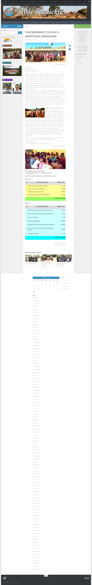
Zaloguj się (65, 280)
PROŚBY (78, 59)
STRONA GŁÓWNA (6, 1)
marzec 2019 (36, 491)
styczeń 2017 (36, 548)
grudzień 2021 (36, 423)
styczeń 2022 (36, 420)
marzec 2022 (36, 414)
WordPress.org (66, 289)
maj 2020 (35, 461)
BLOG (84, 1)
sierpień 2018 (36, 506)
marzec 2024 (36, 357)
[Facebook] (18, 26)
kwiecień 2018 (36, 512)
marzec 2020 (36, 467)
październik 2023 (37, 369)
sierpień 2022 (36, 402)
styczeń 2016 (36, 569)
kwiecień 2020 (36, 464)
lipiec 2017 (36, 536)
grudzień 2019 (36, 473)
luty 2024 (35, 360)
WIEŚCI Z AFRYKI (80, 62)
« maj (34, 291)
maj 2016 (35, 560)
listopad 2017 (36, 527)
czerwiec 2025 (36, 324)
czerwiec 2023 (36, 372)
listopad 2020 (36, 453)
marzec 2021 (36, 441)
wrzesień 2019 (36, 479)
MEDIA (79, 1)
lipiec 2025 (36, 321)
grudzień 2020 (36, 450)
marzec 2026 (36, 303)
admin (29, 39)
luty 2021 (35, 444)
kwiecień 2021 (36, 438)
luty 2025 (35, 336)
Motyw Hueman (17, 582)
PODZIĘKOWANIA (80, 56)
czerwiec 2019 (36, 485)
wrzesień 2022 (36, 399)
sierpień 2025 (36, 318)
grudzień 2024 (36, 342)
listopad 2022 (36, 393)
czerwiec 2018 (36, 509)
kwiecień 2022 (36, 411)
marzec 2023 (36, 381)
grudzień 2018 (36, 497)
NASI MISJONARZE (43, 1)
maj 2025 (35, 327)
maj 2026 (35, 297)
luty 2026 (35, 306)
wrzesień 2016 (36, 554)
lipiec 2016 (36, 557)
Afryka (27, 26)
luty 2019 (35, 494)
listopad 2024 (36, 345)
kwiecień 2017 (36, 542)
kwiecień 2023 (36, 378)
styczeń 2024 (36, 363)
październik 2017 (37, 530)
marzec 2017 (36, 545)
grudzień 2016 (36, 551)
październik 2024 (37, 348)
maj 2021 (35, 435)
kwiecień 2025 (36, 330)
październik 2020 (37, 455)
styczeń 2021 (36, 447)
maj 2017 (35, 539)
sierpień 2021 (36, 429)
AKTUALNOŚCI (72, 1)
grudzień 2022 (36, 390)
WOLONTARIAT (64, 1)
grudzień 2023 (36, 366)
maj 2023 (35, 375)
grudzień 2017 (36, 524)
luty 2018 (35, 518)
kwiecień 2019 (36, 488)
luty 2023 (35, 384)
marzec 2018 (36, 515)
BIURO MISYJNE (14, 1)
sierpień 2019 (36, 482)
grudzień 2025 (36, 312)
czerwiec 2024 (36, 351)
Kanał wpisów (66, 283)
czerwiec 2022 (36, 405)
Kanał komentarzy (67, 286)
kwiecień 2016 (36, 563)
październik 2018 (37, 503)
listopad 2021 (36, 426)
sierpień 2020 (36, 458)
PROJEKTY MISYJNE (54, 1)
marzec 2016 (36, 566)
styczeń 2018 (36, 521)
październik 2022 (37, 396)
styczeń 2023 (36, 387)
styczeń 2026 (36, 309)
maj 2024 (35, 354)
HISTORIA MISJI (23, 1)
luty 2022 (35, 417)
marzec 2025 (36, 333)
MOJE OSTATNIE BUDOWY (31, 263)
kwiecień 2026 (36, 300)
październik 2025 (37, 315)
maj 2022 (35, 408)
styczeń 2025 (36, 339)
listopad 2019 (36, 476)
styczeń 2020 (36, 470)
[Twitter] (20, 26)
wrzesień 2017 (36, 533)
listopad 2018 (36, 500)
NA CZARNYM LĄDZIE (33, 1)
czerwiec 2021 (36, 432)
